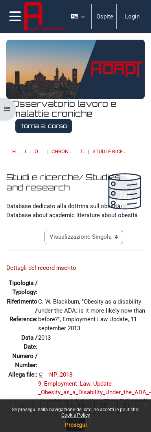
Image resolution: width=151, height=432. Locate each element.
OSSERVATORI (39, 151)
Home (14, 151)
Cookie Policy (75, 415)
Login (132, 16)
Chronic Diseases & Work (62, 151)
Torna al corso (43, 126)
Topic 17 (82, 151)
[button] (78, 16)
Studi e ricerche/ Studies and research (109, 151)
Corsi (26, 151)
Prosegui (76, 425)
